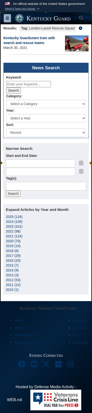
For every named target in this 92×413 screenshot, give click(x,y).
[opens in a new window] (21, 365)
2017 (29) (13, 256)
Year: (10, 110)
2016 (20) (13, 260)
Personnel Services (27, 342)
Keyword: (14, 77)
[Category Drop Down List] (46, 104)
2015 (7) (12, 265)
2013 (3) (12, 275)
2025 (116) (14, 217)
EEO (75, 335)
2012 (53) (13, 280)
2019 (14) (13, 246)
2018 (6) (12, 251)
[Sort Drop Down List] (46, 132)
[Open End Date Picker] (81, 171)
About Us (20, 328)
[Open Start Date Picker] (81, 163)
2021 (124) (14, 236)
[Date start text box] (40, 163)
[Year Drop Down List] (46, 118)
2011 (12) (13, 285)
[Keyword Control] (28, 84)
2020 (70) (13, 241)
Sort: (10, 125)
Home (18, 320)
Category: (14, 96)
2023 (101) (14, 226)
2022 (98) (13, 231)
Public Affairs (23, 335)
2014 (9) (12, 270)
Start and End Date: (22, 156)
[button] (22, 8)
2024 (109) (14, 222)
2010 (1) (12, 290)
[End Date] (40, 172)
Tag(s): (11, 178)
